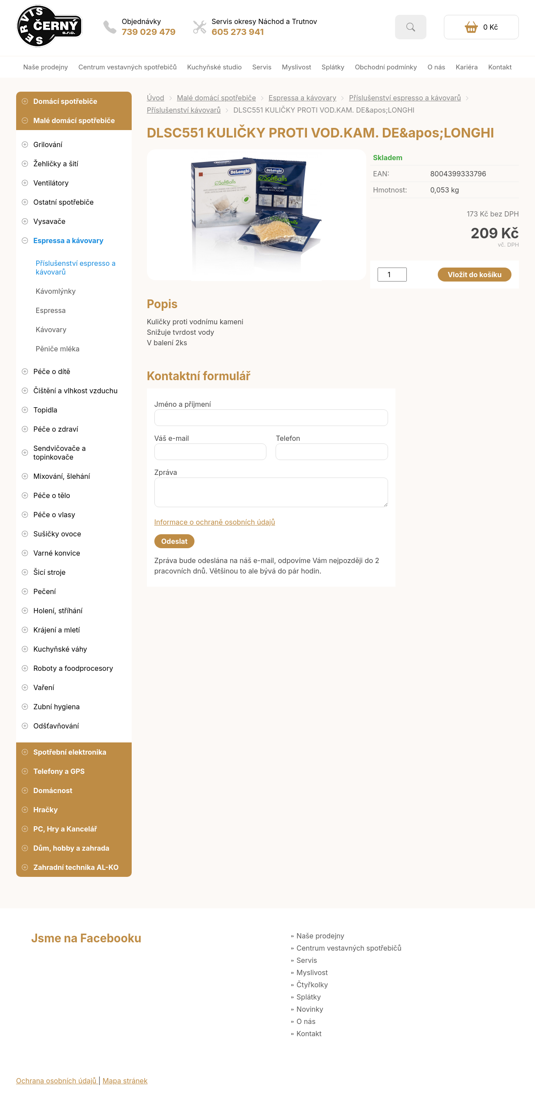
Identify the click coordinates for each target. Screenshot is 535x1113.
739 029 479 (149, 32)
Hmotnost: (390, 190)
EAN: (381, 173)
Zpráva (165, 472)
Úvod (155, 97)
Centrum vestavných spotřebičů (349, 948)
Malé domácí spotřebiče (216, 97)
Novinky (309, 1009)
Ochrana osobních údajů (57, 1080)
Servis (306, 960)
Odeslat (174, 541)
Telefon (288, 438)
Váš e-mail (171, 438)
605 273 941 (237, 32)
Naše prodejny (320, 935)
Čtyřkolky (312, 984)
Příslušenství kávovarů (184, 110)
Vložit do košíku (475, 274)
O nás (306, 1021)
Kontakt (308, 1033)
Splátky (308, 997)
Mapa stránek (124, 1080)
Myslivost (312, 972)
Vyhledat (410, 27)
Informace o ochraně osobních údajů (214, 522)
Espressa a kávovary (302, 97)
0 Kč (490, 27)
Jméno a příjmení (182, 404)
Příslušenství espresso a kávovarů (405, 97)
